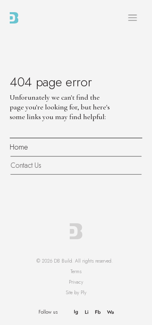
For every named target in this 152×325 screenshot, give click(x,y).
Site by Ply (76, 292)
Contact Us (26, 165)
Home (19, 147)
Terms (76, 271)
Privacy (76, 282)
